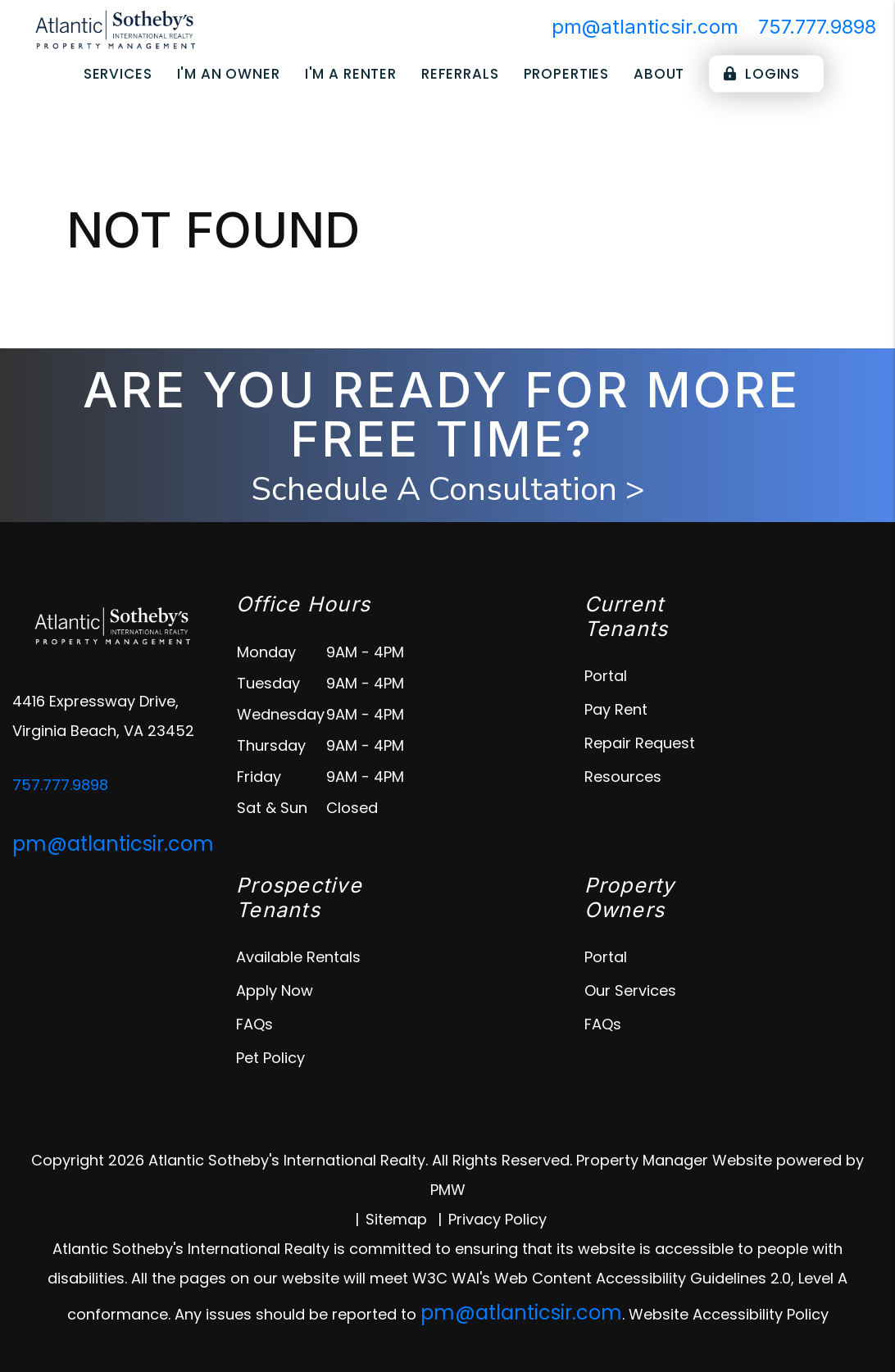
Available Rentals (298, 957)
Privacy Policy (497, 1219)
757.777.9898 (817, 27)
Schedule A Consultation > (448, 489)
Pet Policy (270, 1057)
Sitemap (396, 1219)
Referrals (460, 74)
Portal (605, 676)
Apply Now (274, 990)
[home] (114, 31)
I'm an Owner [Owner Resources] (228, 74)
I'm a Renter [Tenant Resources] (351, 74)
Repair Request (639, 743)
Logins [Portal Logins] (762, 74)
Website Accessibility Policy (729, 1314)
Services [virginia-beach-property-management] (118, 74)
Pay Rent (615, 709)
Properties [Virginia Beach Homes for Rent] (567, 74)
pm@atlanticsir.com (645, 27)
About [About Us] (659, 74)
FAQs (254, 1024)
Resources (622, 776)
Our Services (630, 990)
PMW (448, 1189)
